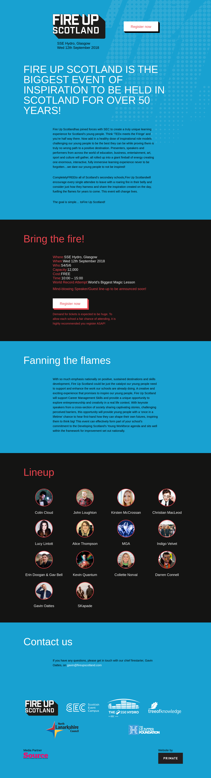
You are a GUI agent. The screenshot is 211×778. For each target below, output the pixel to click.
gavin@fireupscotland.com (84, 665)
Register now (141, 27)
